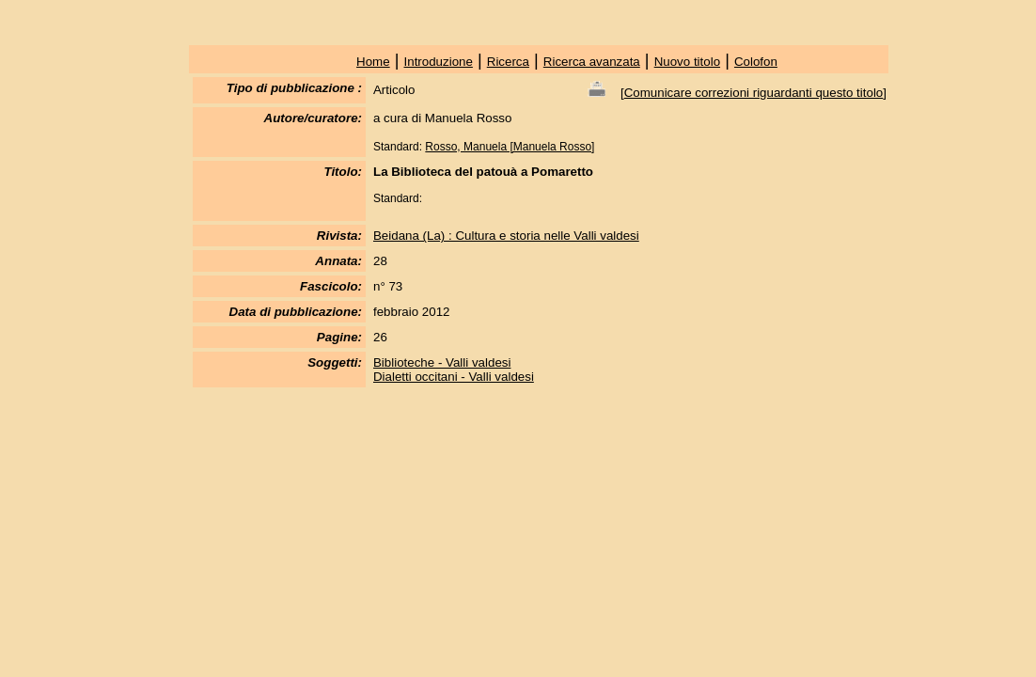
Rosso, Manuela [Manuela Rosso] (509, 146)
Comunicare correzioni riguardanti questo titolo (754, 93)
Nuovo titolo (687, 62)
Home (373, 62)
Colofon (755, 62)
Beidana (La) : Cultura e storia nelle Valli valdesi (506, 235)
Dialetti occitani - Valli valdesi (453, 377)
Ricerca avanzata (591, 62)
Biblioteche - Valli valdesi (441, 362)
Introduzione (438, 62)
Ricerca (508, 62)
